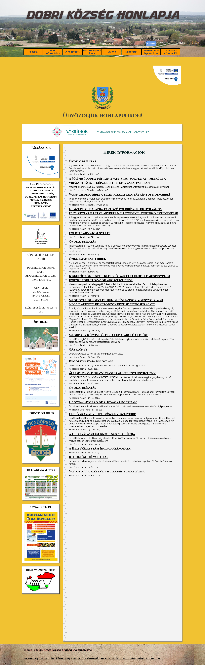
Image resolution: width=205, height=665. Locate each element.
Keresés (151, 44)
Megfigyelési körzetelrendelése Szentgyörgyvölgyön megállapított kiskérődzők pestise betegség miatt (116, 302)
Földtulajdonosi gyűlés (89, 233)
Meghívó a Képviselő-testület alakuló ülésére (108, 335)
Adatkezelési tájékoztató (54, 658)
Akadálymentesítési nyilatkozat (141, 658)
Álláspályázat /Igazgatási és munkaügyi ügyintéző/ (112, 373)
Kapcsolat (131, 51)
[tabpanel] (102, 93)
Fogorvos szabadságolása (91, 361)
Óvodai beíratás (82, 161)
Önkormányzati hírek (87, 259)
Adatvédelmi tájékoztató (151, 52)
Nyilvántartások (111, 658)
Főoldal (33, 51)
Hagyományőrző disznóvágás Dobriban (103, 402)
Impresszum (30, 658)
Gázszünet (78, 350)
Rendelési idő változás (88, 457)
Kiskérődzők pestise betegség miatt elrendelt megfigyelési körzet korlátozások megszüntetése (119, 278)
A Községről (72, 51)
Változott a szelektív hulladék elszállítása (107, 471)
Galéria (111, 51)
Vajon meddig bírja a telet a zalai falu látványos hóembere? (119, 195)
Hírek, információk (53, 52)
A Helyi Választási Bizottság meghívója (102, 434)
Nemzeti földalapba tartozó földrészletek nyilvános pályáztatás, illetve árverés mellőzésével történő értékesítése (123, 211)
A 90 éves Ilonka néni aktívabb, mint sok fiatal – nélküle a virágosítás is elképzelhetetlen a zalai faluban (117, 181)
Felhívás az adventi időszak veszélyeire (102, 414)
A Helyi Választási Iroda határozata (99, 449)
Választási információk (171, 52)
